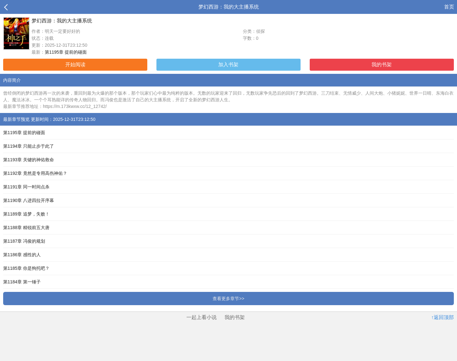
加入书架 (228, 64)
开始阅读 (75, 64)
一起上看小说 (201, 317)
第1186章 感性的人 (22, 254)
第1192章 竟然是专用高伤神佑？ (35, 173)
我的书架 (382, 64)
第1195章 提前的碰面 (66, 52)
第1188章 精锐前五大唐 (26, 227)
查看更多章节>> (228, 298)
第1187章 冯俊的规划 (24, 241)
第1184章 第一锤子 (22, 281)
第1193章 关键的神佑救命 (28, 159)
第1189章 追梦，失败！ (26, 213)
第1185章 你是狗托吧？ (26, 268)
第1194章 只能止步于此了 (28, 146)
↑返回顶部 (442, 317)
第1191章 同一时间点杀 (26, 186)
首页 (449, 6)
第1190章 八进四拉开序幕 (28, 200)
